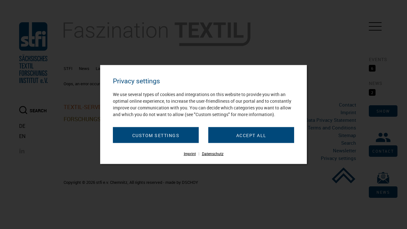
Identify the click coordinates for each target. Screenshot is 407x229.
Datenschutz (213, 153)
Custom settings (156, 135)
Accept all (251, 135)
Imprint (190, 153)
